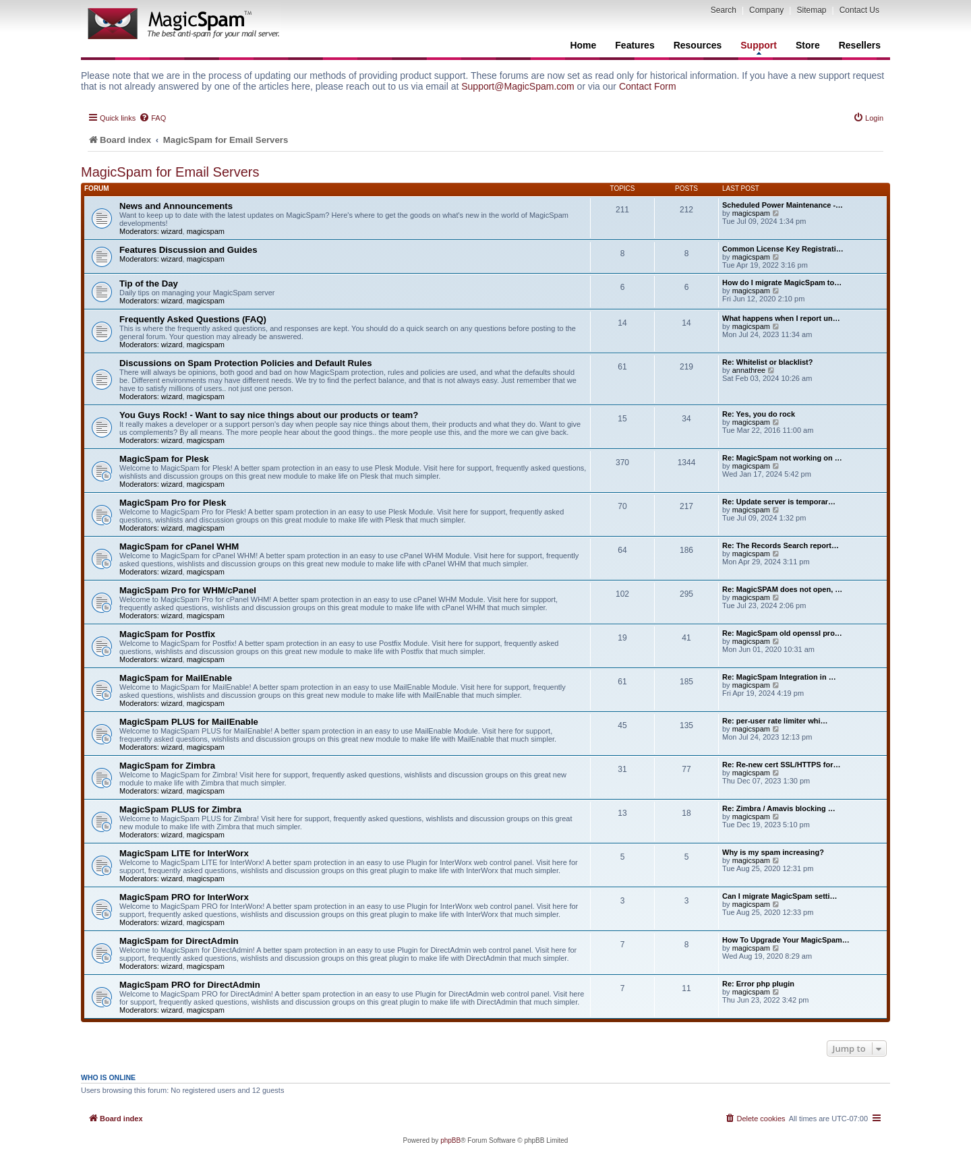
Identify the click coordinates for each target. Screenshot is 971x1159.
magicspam (206, 231)
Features (634, 45)
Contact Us (859, 10)
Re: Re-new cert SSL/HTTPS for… (781, 765)
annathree (749, 370)
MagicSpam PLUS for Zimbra (180, 809)
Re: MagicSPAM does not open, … (782, 589)
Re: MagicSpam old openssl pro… (782, 633)
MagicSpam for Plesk (164, 459)
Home (583, 45)
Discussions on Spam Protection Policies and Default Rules (245, 363)
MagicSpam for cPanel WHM (179, 546)
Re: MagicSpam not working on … (782, 458)
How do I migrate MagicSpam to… (782, 282)
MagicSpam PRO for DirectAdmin (189, 985)
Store (808, 45)
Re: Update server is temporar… (778, 502)
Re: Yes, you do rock (758, 414)
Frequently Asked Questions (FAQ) (192, 319)
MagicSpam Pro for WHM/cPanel (187, 590)
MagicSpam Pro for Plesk (172, 503)
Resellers (860, 45)
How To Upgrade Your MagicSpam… (786, 940)
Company (766, 10)
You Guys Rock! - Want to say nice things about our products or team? (268, 415)
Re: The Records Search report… (780, 545)
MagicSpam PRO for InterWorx (184, 897)
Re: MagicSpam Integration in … (779, 677)
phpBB (450, 1140)
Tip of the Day (148, 283)
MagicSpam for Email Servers (170, 172)
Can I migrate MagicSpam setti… (779, 896)
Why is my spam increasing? (773, 852)
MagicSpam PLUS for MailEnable (188, 722)
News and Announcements (176, 206)
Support (758, 47)
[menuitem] (152, 118)
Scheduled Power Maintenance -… (782, 205)
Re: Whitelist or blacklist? (767, 362)
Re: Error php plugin (758, 984)
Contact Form (647, 86)
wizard (172, 231)
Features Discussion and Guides (188, 250)
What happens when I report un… (781, 318)
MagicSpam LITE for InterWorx (184, 853)
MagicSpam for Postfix (167, 634)
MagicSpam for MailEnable (175, 678)
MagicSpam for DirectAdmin (179, 941)
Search (723, 10)
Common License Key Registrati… (783, 249)
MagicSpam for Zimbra (167, 766)
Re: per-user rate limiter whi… (775, 721)
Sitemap (811, 10)
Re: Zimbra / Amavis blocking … (778, 808)
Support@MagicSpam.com (518, 86)
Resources (698, 45)
